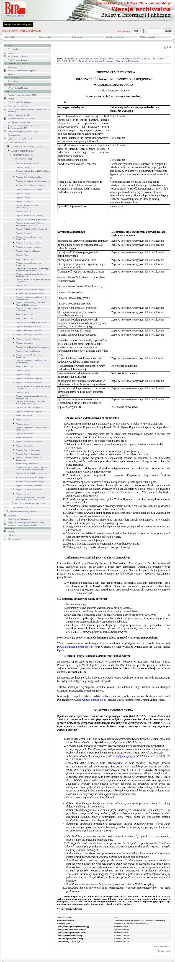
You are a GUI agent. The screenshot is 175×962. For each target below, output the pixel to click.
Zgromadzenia (14, 135)
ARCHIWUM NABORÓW (22, 151)
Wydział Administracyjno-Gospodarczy (32, 181)
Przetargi (11, 531)
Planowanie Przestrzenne (18, 106)
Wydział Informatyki (24, 343)
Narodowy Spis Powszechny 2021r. (22, 95)
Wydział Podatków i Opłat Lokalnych (31, 229)
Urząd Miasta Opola (18, 143)
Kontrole (11, 74)
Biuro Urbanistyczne (24, 259)
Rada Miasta (13, 81)
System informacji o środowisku (21, 119)
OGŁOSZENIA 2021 (23, 159)
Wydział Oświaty (23, 167)
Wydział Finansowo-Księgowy (29, 251)
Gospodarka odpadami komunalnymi (23, 131)
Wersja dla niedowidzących (18, 24)
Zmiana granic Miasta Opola (19, 102)
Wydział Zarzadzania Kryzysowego (31, 473)
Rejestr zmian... (164, 951)
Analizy (11, 98)
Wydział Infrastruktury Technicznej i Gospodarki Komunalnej (31, 224)
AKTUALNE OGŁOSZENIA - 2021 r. (30, 503)
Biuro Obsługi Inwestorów (27, 463)
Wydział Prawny (23, 233)
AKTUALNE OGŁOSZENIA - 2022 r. (27, 147)
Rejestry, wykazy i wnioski (19, 115)
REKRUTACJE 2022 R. (23, 507)
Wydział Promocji (23, 211)
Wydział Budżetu (23, 420)
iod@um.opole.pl (125, 756)
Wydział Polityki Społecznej (28, 450)
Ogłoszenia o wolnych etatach (20, 139)
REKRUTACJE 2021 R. (23, 155)
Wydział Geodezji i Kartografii (29, 407)
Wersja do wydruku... (162, 947)
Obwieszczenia (14, 539)
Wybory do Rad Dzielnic (18, 88)
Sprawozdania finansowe (18, 56)
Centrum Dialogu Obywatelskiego (30, 185)
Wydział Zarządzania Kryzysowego (31, 219)
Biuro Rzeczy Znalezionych (19, 519)
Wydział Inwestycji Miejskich (28, 163)
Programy (12, 515)
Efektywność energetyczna (19, 122)
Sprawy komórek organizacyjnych (22, 70)
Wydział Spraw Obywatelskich (29, 177)
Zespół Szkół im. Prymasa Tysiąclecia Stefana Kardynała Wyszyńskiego (32, 468)
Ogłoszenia (12, 535)
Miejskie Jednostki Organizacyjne (23, 511)
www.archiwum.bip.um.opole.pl (75, 646)
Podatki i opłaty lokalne (17, 60)
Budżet (11, 53)
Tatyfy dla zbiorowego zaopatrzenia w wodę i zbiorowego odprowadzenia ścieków (26, 523)
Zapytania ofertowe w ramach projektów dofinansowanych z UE (24, 127)
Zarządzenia (13, 49)
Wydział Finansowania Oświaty (29, 189)
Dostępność (12, 67)
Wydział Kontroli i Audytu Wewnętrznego (27, 206)
